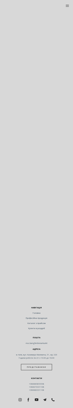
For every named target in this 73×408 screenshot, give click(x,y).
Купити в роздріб (36, 328)
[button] (36, 367)
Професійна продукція (36, 318)
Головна (36, 313)
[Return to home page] (36, 299)
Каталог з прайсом (37, 323)
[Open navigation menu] (67, 5)
